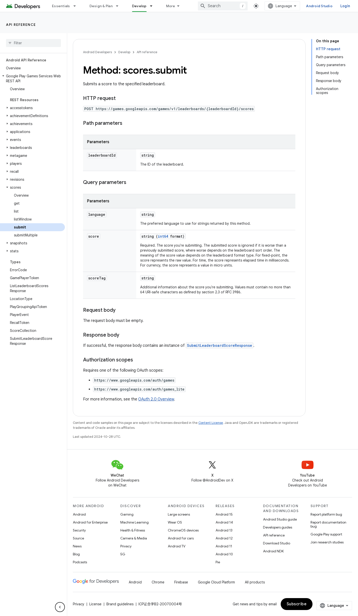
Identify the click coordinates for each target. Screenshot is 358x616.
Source (78, 538)
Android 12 (224, 538)
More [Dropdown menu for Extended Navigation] (170, 6)
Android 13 (224, 530)
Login (345, 6)
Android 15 (224, 514)
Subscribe (297, 604)
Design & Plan (101, 6)
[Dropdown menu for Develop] (153, 6)
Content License (210, 423)
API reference (21, 24)
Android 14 (224, 522)
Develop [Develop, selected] (139, 6)
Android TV (176, 546)
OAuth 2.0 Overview (156, 399)
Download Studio (276, 543)
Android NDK (273, 551)
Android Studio (319, 6)
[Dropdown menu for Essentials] (77, 6)
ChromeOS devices (183, 530)
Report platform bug (326, 514)
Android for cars (181, 538)
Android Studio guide (280, 519)
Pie (218, 562)
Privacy (126, 546)
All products (255, 582)
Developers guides (277, 527)
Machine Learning (134, 522)
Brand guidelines (120, 604)
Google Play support (326, 534)
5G (122, 554)
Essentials (61, 6)
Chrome (158, 582)
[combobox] (223, 5)
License (95, 604)
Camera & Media (133, 538)
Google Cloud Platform (216, 582)
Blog (76, 554)
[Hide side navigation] (60, 607)
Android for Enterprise (90, 522)
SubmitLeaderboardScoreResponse (219, 345)
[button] (32, 78)
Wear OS (175, 522)
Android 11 (224, 546)
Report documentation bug (328, 524)
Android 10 (224, 554)
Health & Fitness (132, 530)
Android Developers (97, 52)
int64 (163, 236)
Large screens (179, 514)
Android (79, 514)
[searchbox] (33, 43)
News (77, 546)
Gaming (127, 514)
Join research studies (327, 542)
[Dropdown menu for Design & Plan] (119, 6)
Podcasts (80, 562)
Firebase (181, 582)
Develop (124, 52)
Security (79, 530)
